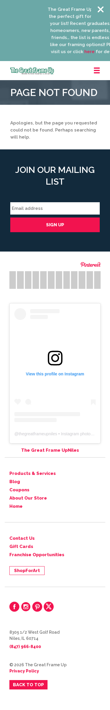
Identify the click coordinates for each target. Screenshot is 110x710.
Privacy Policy (24, 671)
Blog (14, 481)
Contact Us (22, 538)
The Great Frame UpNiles (50, 450)
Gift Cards (21, 546)
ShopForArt (27, 570)
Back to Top (28, 684)
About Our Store (28, 498)
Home (16, 506)
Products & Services (32, 473)
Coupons (19, 490)
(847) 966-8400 (25, 646)
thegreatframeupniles (37, 433)
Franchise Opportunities (36, 554)
